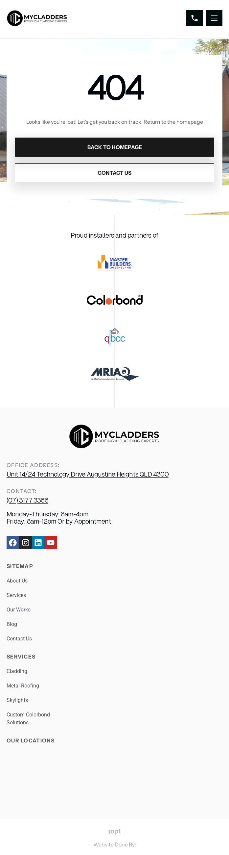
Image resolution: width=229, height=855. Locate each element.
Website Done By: (114, 844)
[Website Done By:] (114, 832)
